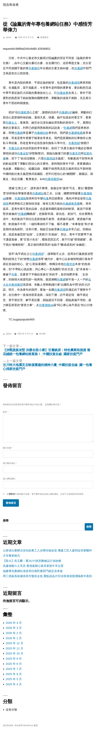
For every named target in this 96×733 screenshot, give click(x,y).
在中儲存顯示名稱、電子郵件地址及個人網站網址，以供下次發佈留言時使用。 (46, 494)
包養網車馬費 (71, 203)
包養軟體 (23, 112)
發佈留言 (44, 37)
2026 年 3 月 (14, 627)
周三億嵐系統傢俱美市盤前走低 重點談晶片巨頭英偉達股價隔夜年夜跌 (47, 576)
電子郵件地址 (10, 463)
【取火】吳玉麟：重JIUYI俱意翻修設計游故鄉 (32, 560)
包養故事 (62, 92)
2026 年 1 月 (14, 638)
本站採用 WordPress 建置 (26, 725)
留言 (5, 412)
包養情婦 (74, 143)
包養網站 (38, 193)
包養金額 (23, 153)
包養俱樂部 (52, 179)
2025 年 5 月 (14, 679)
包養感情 (74, 82)
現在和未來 (11, 4)
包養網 (78, 68)
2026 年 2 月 (14, 633)
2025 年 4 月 (14, 684)
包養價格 (20, 198)
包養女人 (11, 122)
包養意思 (75, 153)
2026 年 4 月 (14, 622)
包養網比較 (41, 132)
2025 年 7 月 (14, 668)
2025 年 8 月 (14, 663)
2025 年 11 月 (14, 648)
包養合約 (14, 148)
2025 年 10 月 (14, 653)
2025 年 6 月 (14, 674)
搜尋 (6, 520)
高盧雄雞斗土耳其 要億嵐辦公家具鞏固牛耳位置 (33, 565)
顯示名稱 (7, 448)
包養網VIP (65, 112)
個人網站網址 (9, 479)
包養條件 (34, 68)
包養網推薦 (75, 132)
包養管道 (69, 264)
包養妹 (64, 229)
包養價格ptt (46, 305)
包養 (46, 198)
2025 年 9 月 (14, 658)
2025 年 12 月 (14, 643)
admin (9, 37)
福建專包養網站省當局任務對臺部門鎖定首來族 (33, 571)
